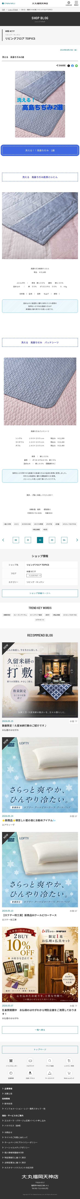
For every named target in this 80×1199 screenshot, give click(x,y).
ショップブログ (13, 10)
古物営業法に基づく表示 (15, 1162)
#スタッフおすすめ (69, 524)
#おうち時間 (38, 524)
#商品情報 (36, 529)
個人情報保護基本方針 (14, 1152)
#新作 (47, 615)
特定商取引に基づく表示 (15, 1157)
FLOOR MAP (33, 575)
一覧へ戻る (40, 1029)
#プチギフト (40, 620)
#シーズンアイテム (20, 615)
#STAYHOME (26, 524)
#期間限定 (6, 615)
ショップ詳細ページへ (40, 593)
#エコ (16, 524)
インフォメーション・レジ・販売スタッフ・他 (25, 1108)
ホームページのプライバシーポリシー (21, 1142)
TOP (3, 10)
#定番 (57, 524)
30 (16, 540)
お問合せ (8, 1132)
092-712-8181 (39, 1188)
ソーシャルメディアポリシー (17, 1147)
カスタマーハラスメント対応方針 (19, 1167)
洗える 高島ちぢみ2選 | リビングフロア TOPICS (36, 10)
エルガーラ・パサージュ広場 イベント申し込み (25, 1120)
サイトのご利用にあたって (16, 1137)
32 (40, 540)
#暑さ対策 (7, 524)
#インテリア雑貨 (36, 615)
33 (52, 540)
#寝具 (45, 529)
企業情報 (8, 1088)
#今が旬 (49, 524)
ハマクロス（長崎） (13, 1125)
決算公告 (8, 1093)
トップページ (40, 1049)
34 (64, 540)
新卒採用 (8, 1103)
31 (28, 540)
